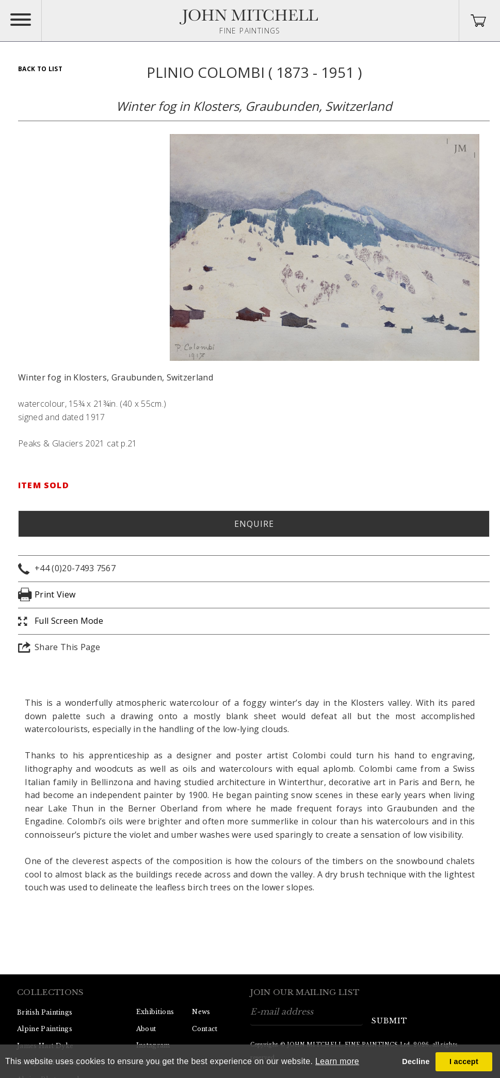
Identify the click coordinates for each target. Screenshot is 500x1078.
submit (390, 1020)
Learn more (337, 1061)
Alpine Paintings (44, 1029)
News (201, 1012)
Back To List (40, 68)
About (146, 1029)
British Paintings (44, 1012)
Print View (55, 594)
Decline (415, 1061)
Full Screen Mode (69, 620)
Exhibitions (155, 1012)
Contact (204, 1029)
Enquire (254, 523)
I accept (463, 1061)
